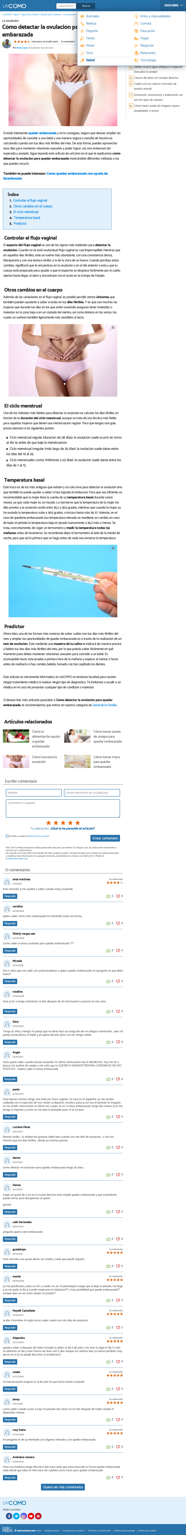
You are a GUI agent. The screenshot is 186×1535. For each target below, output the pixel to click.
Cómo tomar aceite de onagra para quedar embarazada (108, 736)
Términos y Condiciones (99, 1530)
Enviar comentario (105, 838)
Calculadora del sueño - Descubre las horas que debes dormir (156, 41)
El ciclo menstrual (25, 212)
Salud (16, 15)
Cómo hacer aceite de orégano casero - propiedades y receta (157, 108)
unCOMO (6, 15)
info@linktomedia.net (16, 859)
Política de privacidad (124, 1530)
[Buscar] (91, 6)
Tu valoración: (39, 829)
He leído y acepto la (29, 836)
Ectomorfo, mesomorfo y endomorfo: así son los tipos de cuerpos (158, 97)
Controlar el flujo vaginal (30, 200)
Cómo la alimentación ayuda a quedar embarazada (46, 739)
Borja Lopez (22, 48)
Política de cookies (147, 1530)
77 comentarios (68, 41)
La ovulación (69, 15)
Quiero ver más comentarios (63, 1487)
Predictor (20, 223)
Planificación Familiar (51, 15)
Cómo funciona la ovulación (44, 760)
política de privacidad (38, 836)
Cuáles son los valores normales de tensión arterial (155, 86)
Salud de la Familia (30, 15)
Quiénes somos (52, 1530)
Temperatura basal (27, 218)
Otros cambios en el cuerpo (32, 206)
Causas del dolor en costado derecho (156, 77)
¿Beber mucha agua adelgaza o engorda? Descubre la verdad (158, 69)
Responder (10, 896)
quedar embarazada (42, 133)
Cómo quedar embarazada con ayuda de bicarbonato (55, 176)
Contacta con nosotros (73, 1530)
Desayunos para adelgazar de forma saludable (155, 58)
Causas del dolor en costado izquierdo (156, 49)
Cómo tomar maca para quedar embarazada (107, 762)
